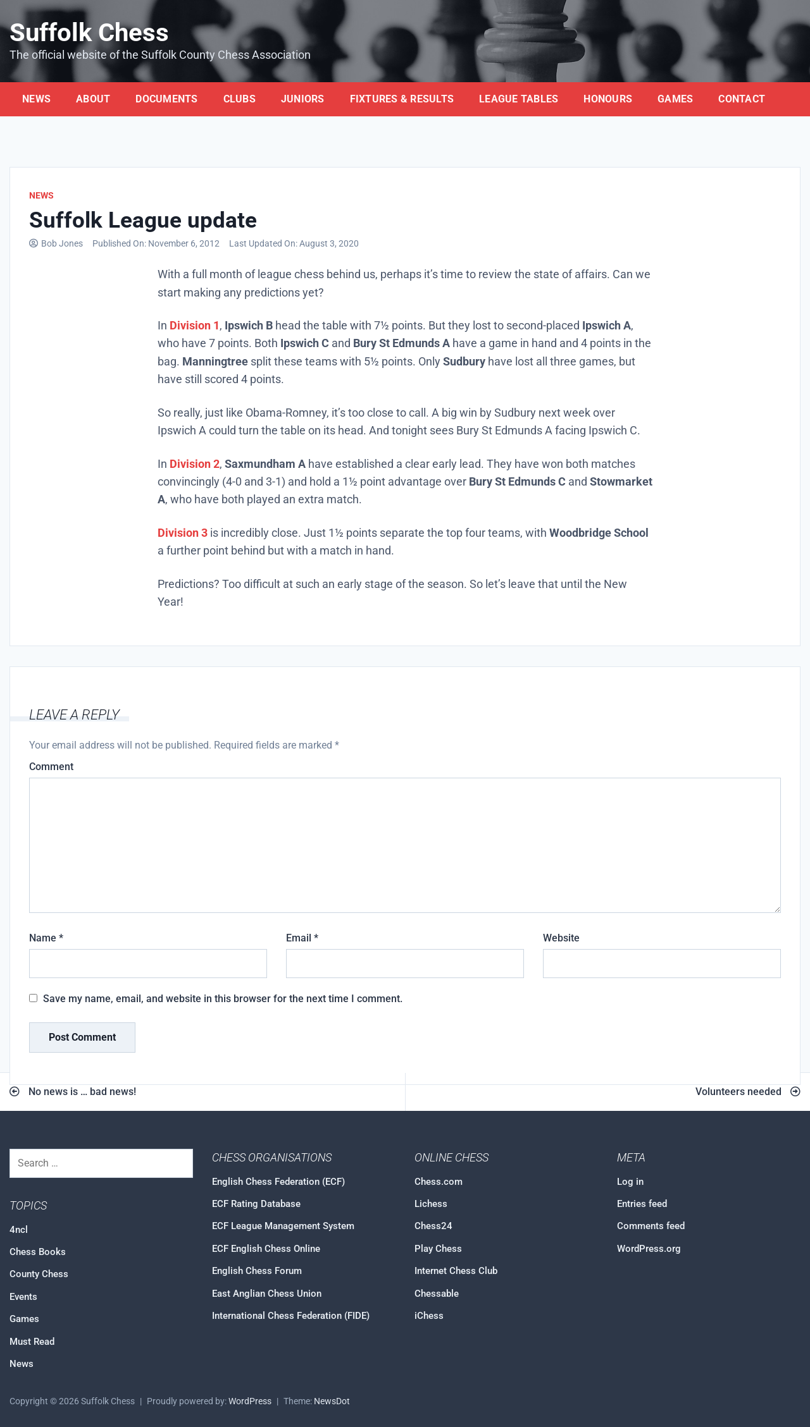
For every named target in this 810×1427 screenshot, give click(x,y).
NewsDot (332, 1401)
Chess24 (433, 1226)
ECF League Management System (283, 1226)
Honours (607, 99)
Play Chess (438, 1248)
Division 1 (195, 325)
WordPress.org (649, 1248)
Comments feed (651, 1226)
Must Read (31, 1341)
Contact (741, 99)
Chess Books (37, 1252)
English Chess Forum (257, 1271)
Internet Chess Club (455, 1271)
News (36, 99)
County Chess (38, 1274)
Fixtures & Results (402, 99)
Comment (51, 767)
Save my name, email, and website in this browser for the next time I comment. (222, 999)
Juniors (303, 99)
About (93, 99)
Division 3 (183, 533)
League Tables (518, 99)
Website (561, 938)
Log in (630, 1181)
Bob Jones (62, 243)
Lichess (430, 1204)
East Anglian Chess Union (266, 1293)
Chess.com (438, 1181)
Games (675, 99)
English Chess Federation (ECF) (278, 1181)
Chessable (436, 1293)
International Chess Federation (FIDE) (291, 1315)
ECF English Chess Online (266, 1248)
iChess (429, 1315)
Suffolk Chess (89, 32)
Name (46, 938)
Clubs (239, 99)
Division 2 (195, 464)
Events (23, 1296)
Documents (166, 99)
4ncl (18, 1229)
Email (302, 938)
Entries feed (642, 1204)
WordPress (249, 1401)
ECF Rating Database (256, 1204)
